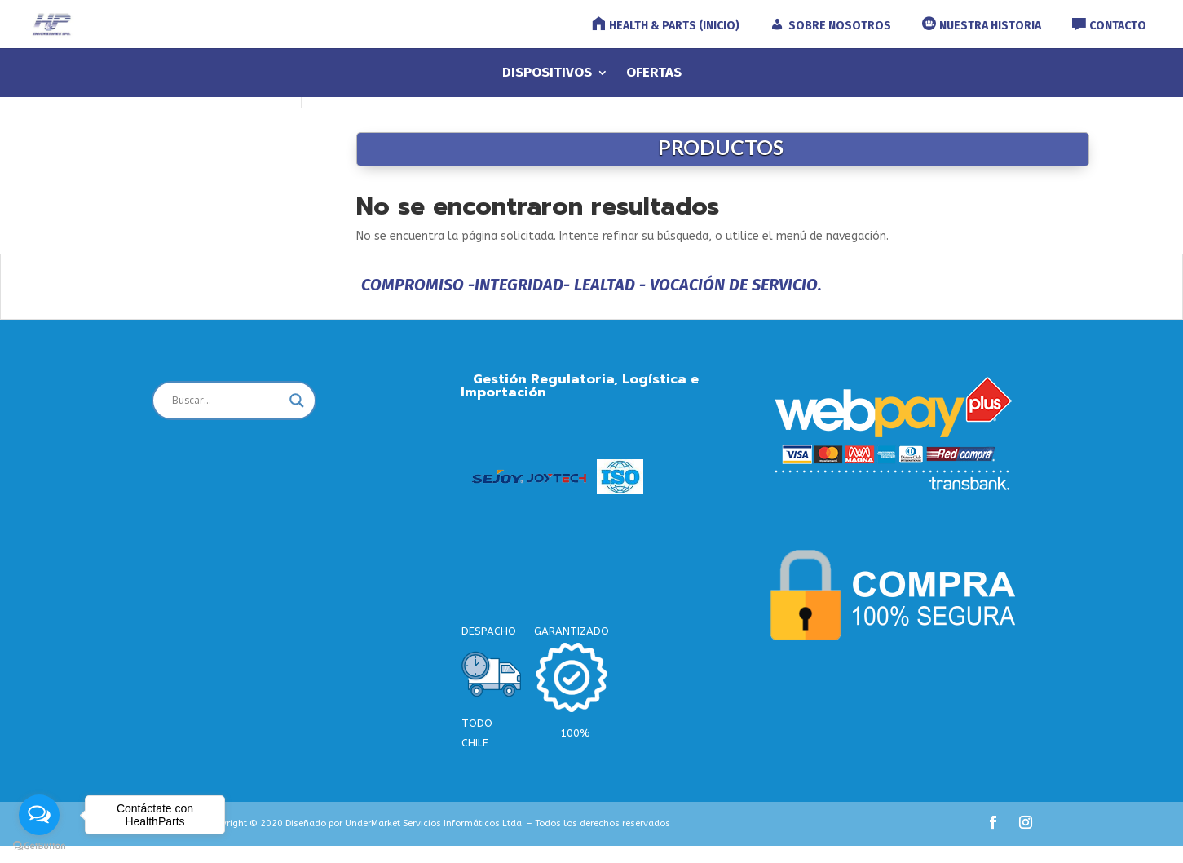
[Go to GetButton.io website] (39, 846)
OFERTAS (654, 74)
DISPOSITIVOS (547, 74)
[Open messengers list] (39, 814)
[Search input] (226, 400)
